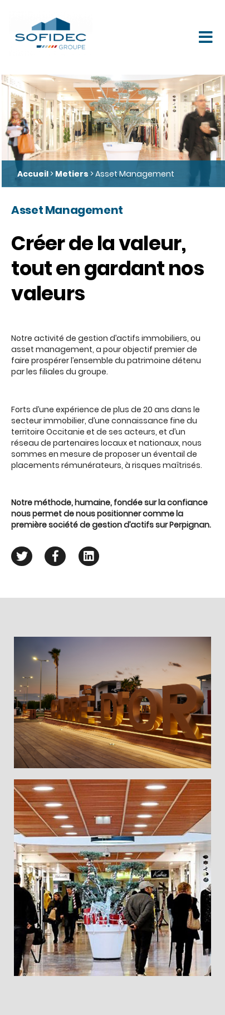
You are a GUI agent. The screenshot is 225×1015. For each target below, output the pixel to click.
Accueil (32, 173)
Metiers (72, 173)
